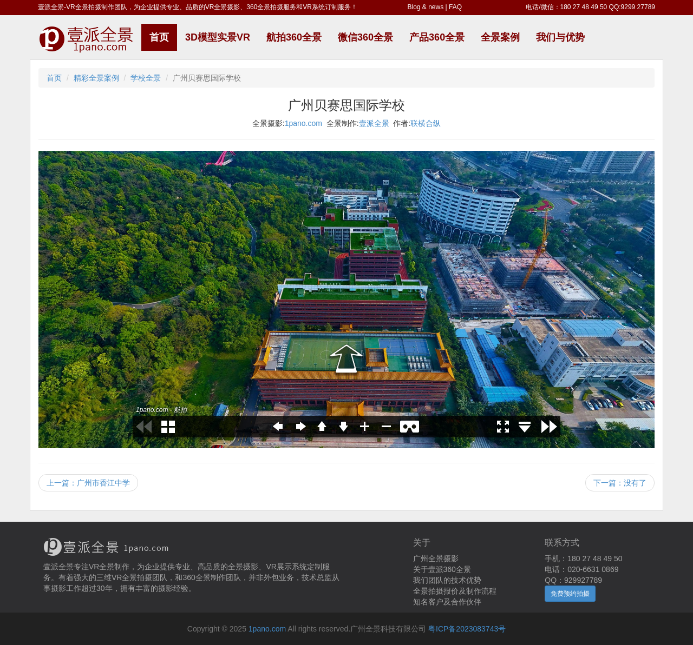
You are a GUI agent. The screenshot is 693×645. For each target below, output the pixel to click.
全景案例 (500, 37)
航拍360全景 (294, 37)
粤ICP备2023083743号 (467, 628)
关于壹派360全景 (442, 569)
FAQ (455, 7)
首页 (159, 37)
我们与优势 (560, 37)
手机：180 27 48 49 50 (583, 558)
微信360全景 (365, 37)
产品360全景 (437, 37)
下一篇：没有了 (619, 482)
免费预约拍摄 (570, 593)
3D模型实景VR (217, 37)
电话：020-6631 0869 (581, 569)
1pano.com (303, 123)
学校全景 (145, 78)
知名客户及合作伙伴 (447, 601)
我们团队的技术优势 (447, 580)
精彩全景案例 (96, 78)
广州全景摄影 (436, 558)
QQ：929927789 (573, 580)
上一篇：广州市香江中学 (88, 482)
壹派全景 (374, 123)
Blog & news (426, 7)
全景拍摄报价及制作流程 (454, 591)
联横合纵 (425, 123)
